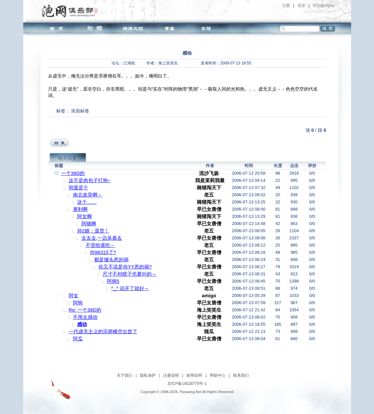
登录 (301, 5)
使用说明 (194, 375)
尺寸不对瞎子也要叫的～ (130, 274)
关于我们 (124, 375)
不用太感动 (85, 317)
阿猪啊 (88, 223)
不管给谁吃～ (100, 245)
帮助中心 (218, 375)
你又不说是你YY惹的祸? (125, 266)
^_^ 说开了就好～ (130, 288)
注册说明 (171, 375)
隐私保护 (148, 375)
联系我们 (241, 375)
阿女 (73, 295)
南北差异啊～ (87, 195)
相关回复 (67, 158)
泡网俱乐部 (71, 10)
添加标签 (80, 110)
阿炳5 (113, 281)
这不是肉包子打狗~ (90, 180)
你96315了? (103, 252)
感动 (82, 324)
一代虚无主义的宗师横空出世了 (103, 331)
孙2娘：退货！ (93, 230)
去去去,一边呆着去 (101, 238)
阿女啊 (84, 216)
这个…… (87, 202)
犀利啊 (80, 209)
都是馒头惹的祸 (111, 259)
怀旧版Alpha (324, 5)
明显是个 (78, 187)
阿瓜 (78, 338)
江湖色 (129, 63)
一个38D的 (73, 173)
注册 (286, 5)
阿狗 (78, 302)
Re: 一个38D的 (85, 310)
